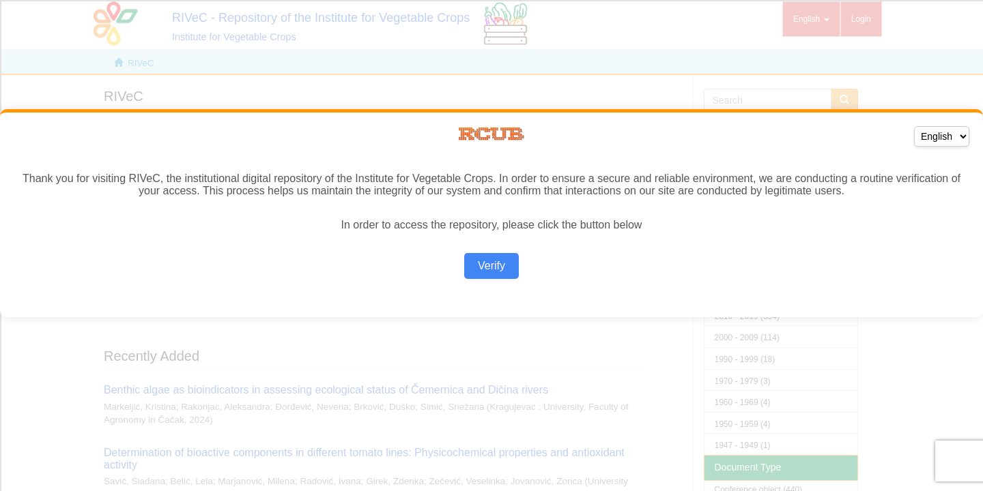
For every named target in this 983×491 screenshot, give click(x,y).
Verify (491, 265)
